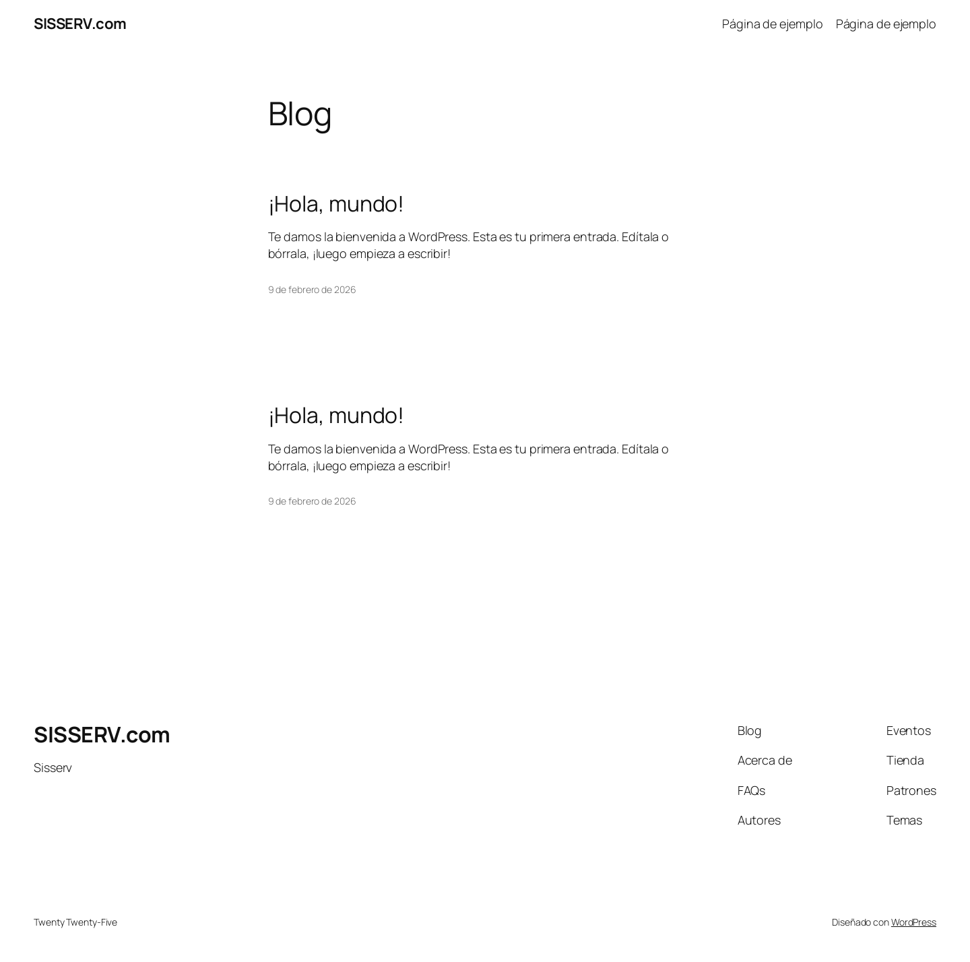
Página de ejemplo (772, 23)
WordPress (913, 922)
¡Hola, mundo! (336, 203)
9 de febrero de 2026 (312, 289)
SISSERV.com (80, 23)
